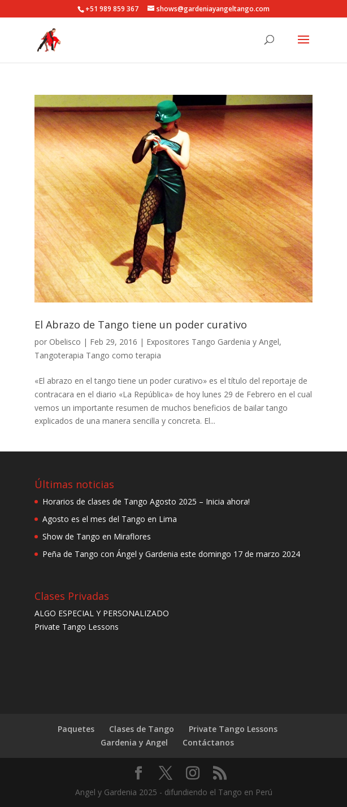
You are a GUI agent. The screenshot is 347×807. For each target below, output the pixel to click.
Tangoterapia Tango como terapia (97, 355)
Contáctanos (208, 742)
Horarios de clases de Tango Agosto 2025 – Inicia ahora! (146, 501)
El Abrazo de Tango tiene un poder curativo (140, 324)
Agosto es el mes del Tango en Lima (109, 519)
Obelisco (65, 341)
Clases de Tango (141, 728)
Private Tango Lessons (76, 626)
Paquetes (76, 728)
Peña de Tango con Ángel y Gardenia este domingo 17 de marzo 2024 (171, 554)
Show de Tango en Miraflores (96, 536)
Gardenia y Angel (134, 742)
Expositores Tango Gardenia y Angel (212, 341)
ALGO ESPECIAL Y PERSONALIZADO (101, 613)
